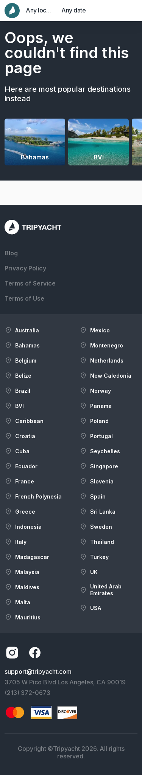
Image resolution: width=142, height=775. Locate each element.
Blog (11, 253)
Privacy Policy (25, 268)
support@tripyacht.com (38, 671)
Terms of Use (24, 298)
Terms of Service (30, 283)
